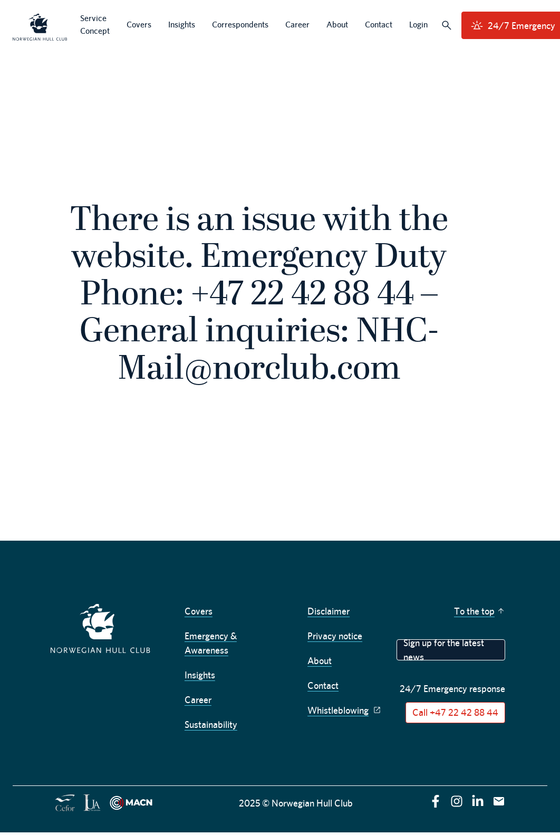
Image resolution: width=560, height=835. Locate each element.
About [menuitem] (337, 25)
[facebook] (435, 801)
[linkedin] (477, 801)
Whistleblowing (345, 710)
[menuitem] (40, 25)
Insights (200, 674)
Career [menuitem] (297, 25)
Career (198, 699)
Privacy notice (334, 635)
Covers (199, 611)
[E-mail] (499, 801)
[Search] (446, 25)
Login (418, 25)
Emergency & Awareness (211, 643)
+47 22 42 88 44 (302, 296)
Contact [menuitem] (378, 25)
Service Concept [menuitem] (95, 24)
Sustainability (211, 724)
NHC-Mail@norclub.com (278, 351)
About (319, 660)
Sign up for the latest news (443, 649)
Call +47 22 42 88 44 (455, 712)
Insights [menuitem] (181, 25)
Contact (323, 685)
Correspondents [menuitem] (240, 25)
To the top (479, 611)
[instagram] (456, 801)
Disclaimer (328, 611)
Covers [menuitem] (139, 25)
